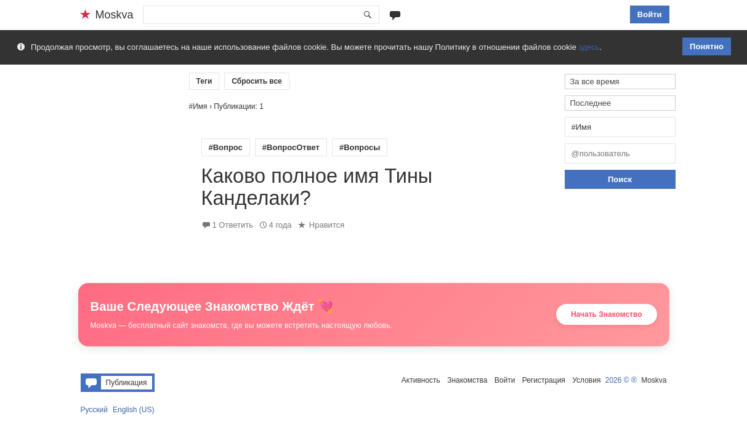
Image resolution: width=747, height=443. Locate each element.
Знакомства (467, 380)
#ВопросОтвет (291, 147)
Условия (586, 380)
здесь (589, 47)
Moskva (653, 380)
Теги (204, 81)
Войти (649, 14)
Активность (421, 380)
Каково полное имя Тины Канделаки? (317, 187)
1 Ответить (232, 224)
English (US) (133, 409)
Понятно (707, 46)
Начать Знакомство (606, 314)
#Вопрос (226, 147)
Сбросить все (257, 81)
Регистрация (543, 380)
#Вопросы (359, 147)
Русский (94, 409)
